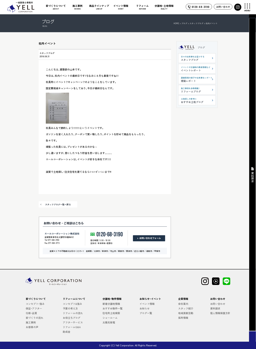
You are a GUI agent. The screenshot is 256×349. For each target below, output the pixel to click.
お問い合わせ (223, 6)
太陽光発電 (109, 322)
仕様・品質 (31, 313)
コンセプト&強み (72, 304)
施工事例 (31, 322)
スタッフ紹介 (185, 308)
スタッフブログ (47, 53)
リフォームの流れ (73, 313)
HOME (176, 23)
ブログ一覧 (146, 313)
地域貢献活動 (185, 313)
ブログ (201, 47)
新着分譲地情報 (111, 304)
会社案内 (183, 304)
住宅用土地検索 (111, 313)
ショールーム (110, 317)
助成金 (66, 331)
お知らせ (145, 308)
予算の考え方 (70, 308)
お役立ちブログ (71, 317)
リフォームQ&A (72, 327)
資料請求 (215, 308)
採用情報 (183, 317)
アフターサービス (73, 322)
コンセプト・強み (35, 304)
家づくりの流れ (34, 317)
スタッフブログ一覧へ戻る (58, 204)
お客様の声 (32, 327)
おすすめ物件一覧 (113, 308)
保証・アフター (34, 308)
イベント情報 (147, 304)
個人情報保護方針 (220, 313)
